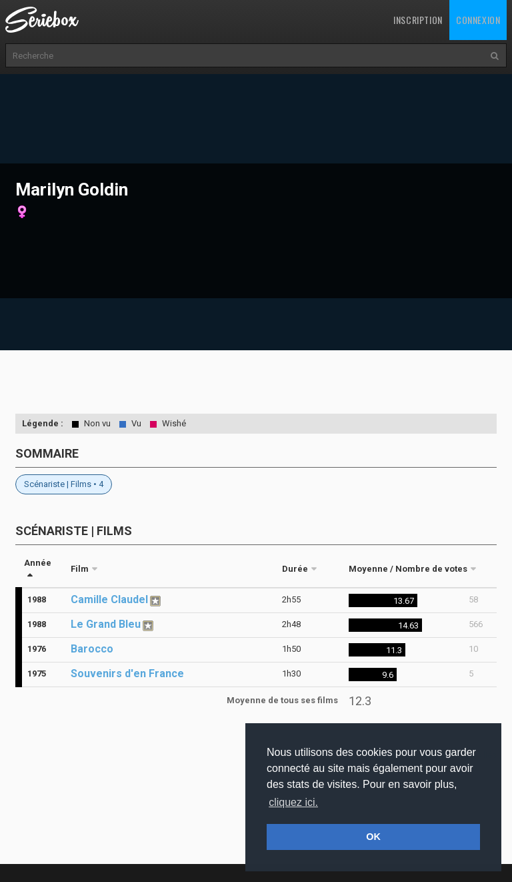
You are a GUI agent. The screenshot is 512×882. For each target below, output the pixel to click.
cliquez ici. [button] (293, 802)
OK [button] (373, 836)
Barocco (92, 648)
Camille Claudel (109, 599)
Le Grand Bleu (106, 624)
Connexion (478, 20)
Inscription (418, 20)
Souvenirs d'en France (127, 673)
